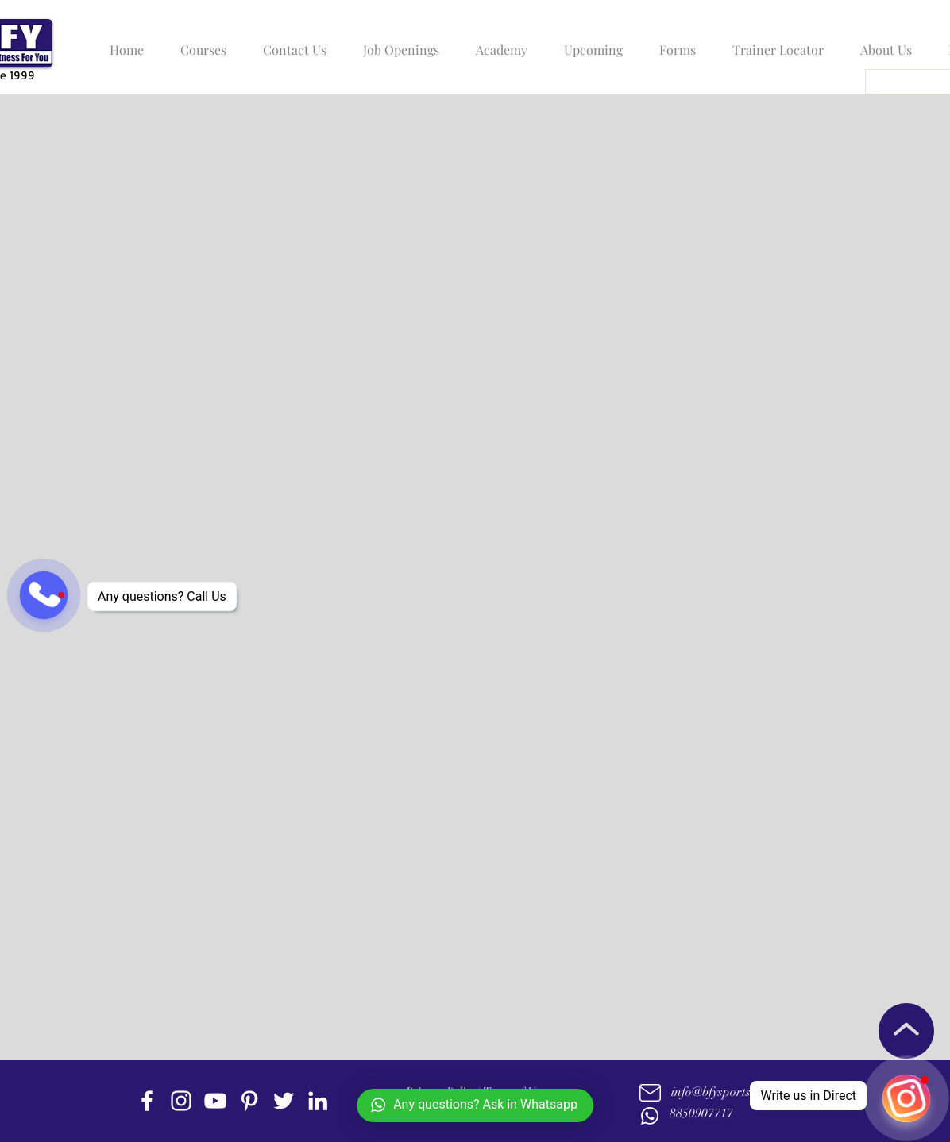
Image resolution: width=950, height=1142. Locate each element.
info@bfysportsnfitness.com (743, 1092)
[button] (199, 43)
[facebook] (146, 1100)
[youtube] (215, 1100)
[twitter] (283, 1100)
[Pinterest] (249, 1100)
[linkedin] (317, 1100)
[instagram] (181, 1100)
